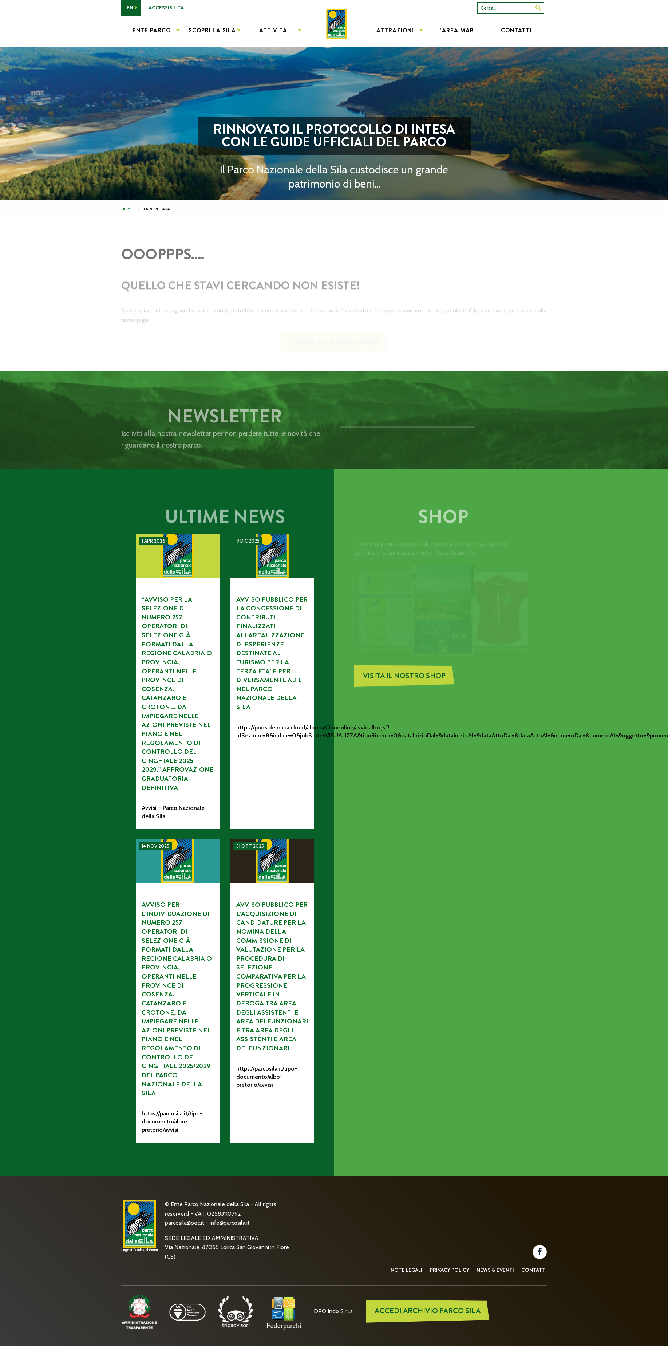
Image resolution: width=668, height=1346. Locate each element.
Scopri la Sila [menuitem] (212, 30)
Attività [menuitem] (273, 30)
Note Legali (406, 1270)
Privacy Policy (449, 1270)
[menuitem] (334, 31)
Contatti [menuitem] (516, 30)
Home (127, 209)
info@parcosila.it (230, 1222)
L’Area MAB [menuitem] (455, 30)
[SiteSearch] (538, 8)
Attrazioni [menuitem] (395, 30)
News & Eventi (495, 1270)
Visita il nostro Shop (404, 681)
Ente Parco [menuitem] (152, 30)
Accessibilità (166, 7)
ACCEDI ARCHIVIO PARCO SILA (428, 1311)
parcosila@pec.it (184, 1222)
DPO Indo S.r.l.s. (334, 1311)
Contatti (534, 1270)
